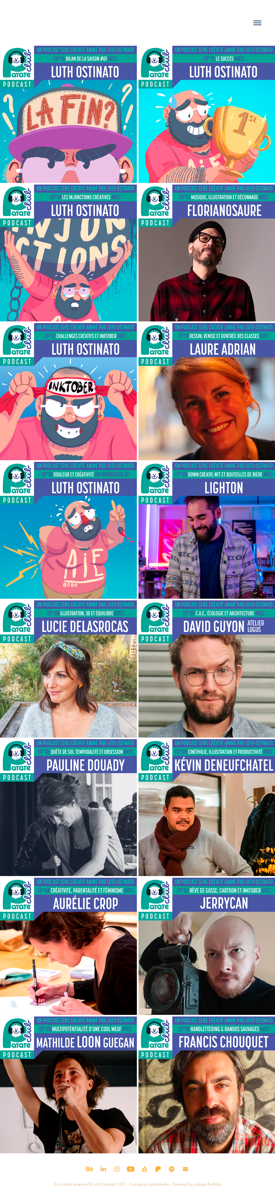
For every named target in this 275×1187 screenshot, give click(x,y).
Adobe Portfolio (207, 1184)
